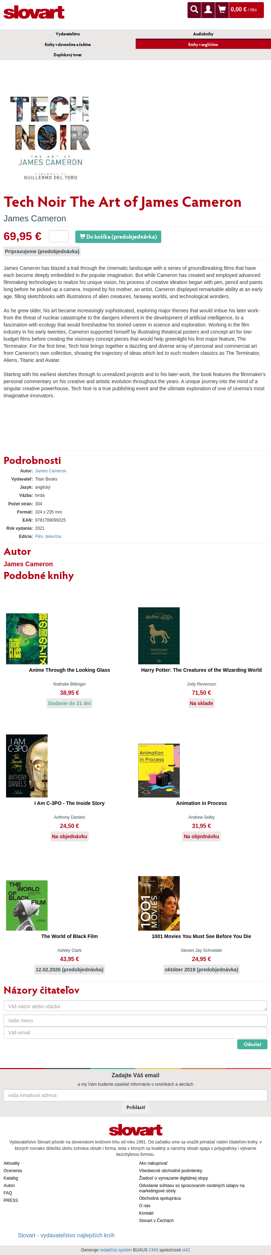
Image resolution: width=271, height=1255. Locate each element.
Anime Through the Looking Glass (69, 670)
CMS (153, 1250)
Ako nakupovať (153, 1163)
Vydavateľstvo (68, 33)
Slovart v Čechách (156, 1220)
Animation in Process (201, 803)
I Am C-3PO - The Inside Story (69, 803)
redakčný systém (116, 1250)
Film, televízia (48, 536)
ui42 (186, 1250)
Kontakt (146, 1213)
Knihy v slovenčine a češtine (68, 44)
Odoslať (252, 1044)
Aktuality (12, 1163)
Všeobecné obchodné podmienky (170, 1170)
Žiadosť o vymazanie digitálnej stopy (173, 1178)
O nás (145, 1205)
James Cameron (35, 218)
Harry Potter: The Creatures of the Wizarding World (201, 670)
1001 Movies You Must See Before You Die (201, 936)
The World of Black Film (69, 936)
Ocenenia (13, 1170)
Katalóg (11, 1178)
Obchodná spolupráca (160, 1198)
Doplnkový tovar (68, 54)
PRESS (11, 1200)
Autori (9, 1185)
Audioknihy (203, 33)
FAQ (8, 1193)
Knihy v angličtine (203, 44)
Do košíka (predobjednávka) (118, 236)
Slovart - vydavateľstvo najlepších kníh (66, 1235)
